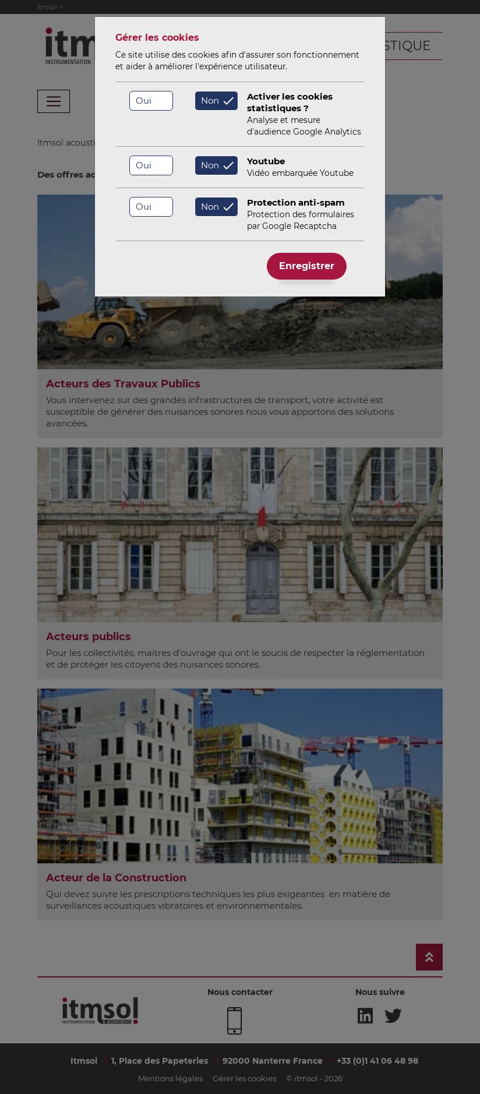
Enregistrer (306, 265)
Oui (143, 100)
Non (210, 100)
